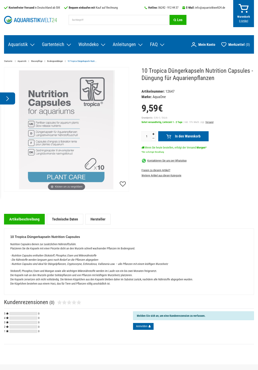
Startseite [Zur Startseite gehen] (8, 61)
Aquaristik (18, 44)
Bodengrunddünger (55, 61)
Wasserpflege (37, 61)
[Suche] (178, 20)
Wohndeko (88, 44)
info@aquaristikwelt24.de (210, 7)
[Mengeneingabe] (146, 136)
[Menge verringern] (153, 138)
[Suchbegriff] (119, 20)
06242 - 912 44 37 (168, 7)
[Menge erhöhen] (153, 134)
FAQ (154, 44)
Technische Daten (65, 219)
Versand (209, 122)
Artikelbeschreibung (24, 219)
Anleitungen (124, 44)
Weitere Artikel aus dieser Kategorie (161, 175)
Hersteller (98, 219)
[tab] (24, 219)
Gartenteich (53, 44)
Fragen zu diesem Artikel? (155, 170)
